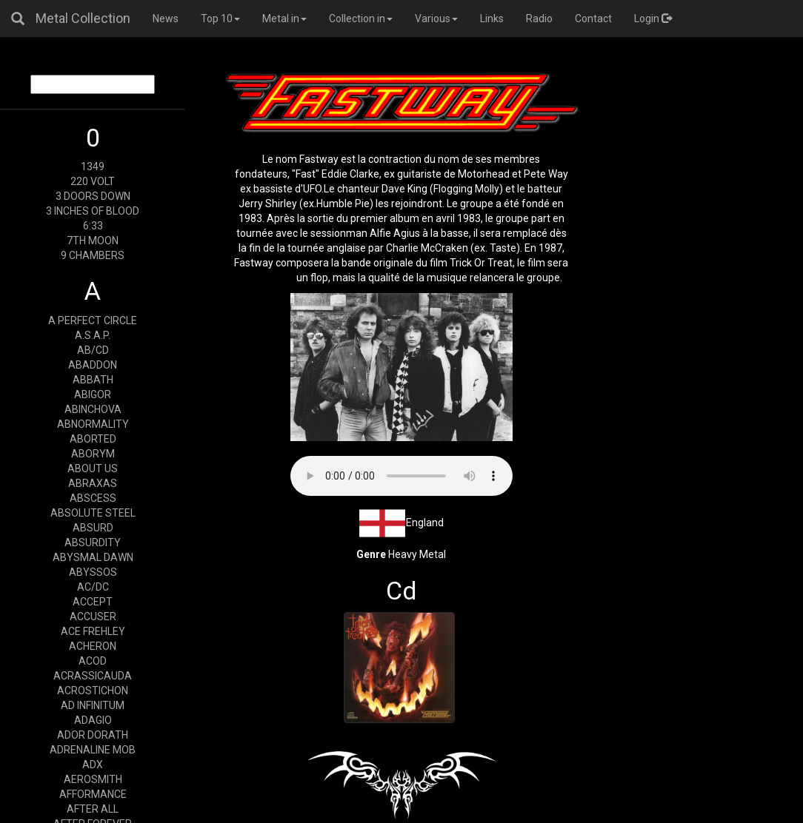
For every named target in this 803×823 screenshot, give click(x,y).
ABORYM (93, 454)
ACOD (93, 661)
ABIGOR (92, 394)
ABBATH (93, 380)
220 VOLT (92, 181)
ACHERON (92, 646)
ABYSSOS (93, 572)
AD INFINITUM (92, 705)
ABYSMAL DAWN (93, 557)
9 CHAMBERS (92, 255)
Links (492, 18)
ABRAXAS (92, 483)
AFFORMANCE (93, 794)
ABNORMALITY (93, 424)
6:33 (93, 226)
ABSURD (93, 528)
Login (653, 18)
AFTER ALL (93, 809)
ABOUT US (92, 468)
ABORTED (93, 439)
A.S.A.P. (92, 335)
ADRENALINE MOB (93, 750)
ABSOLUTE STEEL (93, 513)
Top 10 (220, 18)
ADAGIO (93, 720)
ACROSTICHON (92, 690)
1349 (92, 166)
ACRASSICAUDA (92, 676)
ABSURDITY (92, 542)
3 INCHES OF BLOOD (92, 211)
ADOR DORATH (92, 735)
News (166, 18)
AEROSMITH (93, 779)
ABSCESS (93, 498)
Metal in (284, 18)
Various (436, 18)
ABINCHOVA (92, 409)
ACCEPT (93, 602)
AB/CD (93, 350)
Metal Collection (83, 18)
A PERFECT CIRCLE (92, 320)
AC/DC (93, 587)
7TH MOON (93, 240)
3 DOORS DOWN (93, 196)
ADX (92, 764)
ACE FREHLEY (93, 631)
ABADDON (92, 365)
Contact (593, 18)
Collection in (361, 18)
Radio (539, 18)
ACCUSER (93, 616)
